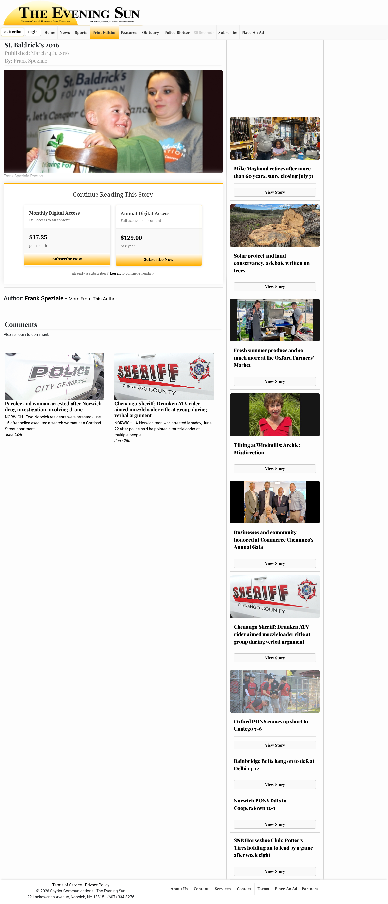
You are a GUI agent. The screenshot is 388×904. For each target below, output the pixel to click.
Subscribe (12, 32)
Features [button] (129, 32)
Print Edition (104, 32)
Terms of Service (67, 885)
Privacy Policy (97, 885)
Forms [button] (263, 889)
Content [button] (202, 889)
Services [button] (223, 889)
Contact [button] (244, 889)
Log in (115, 273)
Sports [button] (81, 32)
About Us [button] (180, 889)
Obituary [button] (150, 32)
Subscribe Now (67, 259)
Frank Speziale (45, 298)
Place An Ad (253, 32)
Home (49, 32)
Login (33, 32)
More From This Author (93, 299)
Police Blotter (177, 32)
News (65, 32)
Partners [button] (310, 889)
